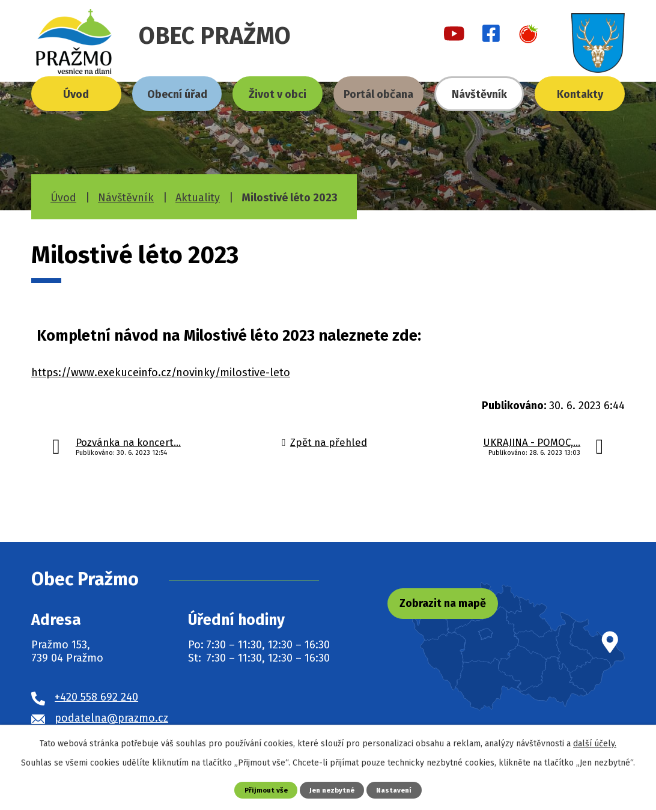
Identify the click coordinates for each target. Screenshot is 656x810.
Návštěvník (479, 94)
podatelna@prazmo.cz (111, 718)
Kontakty (580, 94)
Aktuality (197, 197)
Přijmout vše (262, 789)
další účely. (594, 743)
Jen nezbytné (332, 789)
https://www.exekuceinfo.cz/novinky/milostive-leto (160, 372)
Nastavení (398, 789)
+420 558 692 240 (96, 697)
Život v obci (277, 94)
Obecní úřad (177, 94)
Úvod (76, 94)
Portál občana (378, 94)
